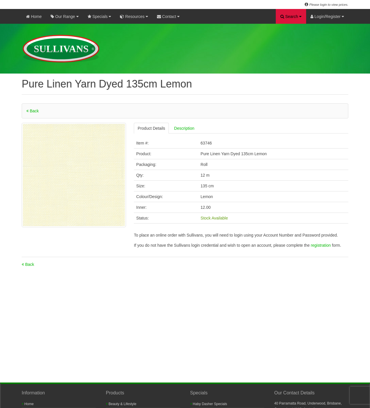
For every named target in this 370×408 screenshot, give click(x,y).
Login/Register (327, 16)
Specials (99, 16)
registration (321, 245)
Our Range (64, 16)
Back (32, 111)
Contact (168, 16)
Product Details (151, 128)
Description (184, 128)
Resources (134, 16)
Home (34, 16)
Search (290, 16)
